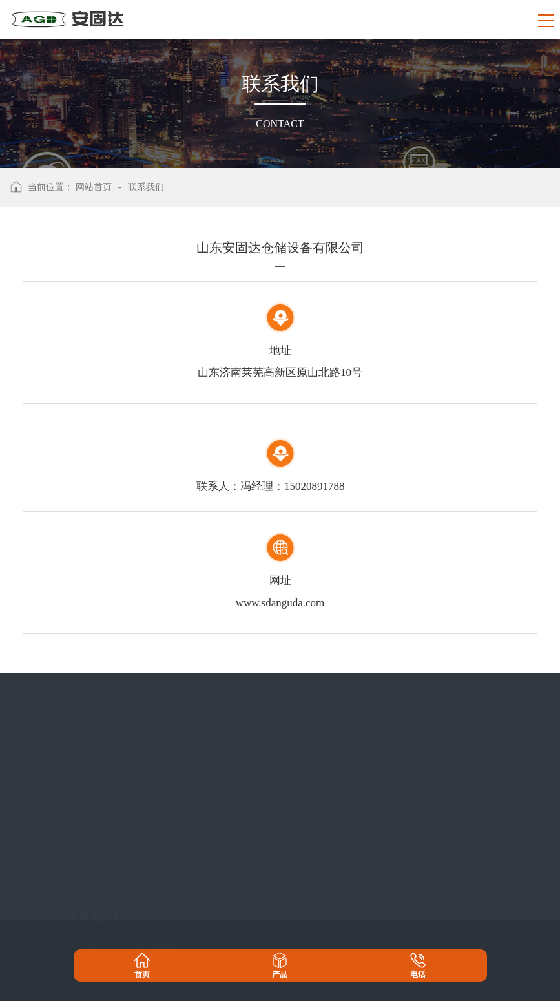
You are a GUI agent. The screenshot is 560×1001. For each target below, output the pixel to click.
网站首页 (94, 187)
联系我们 (146, 187)
